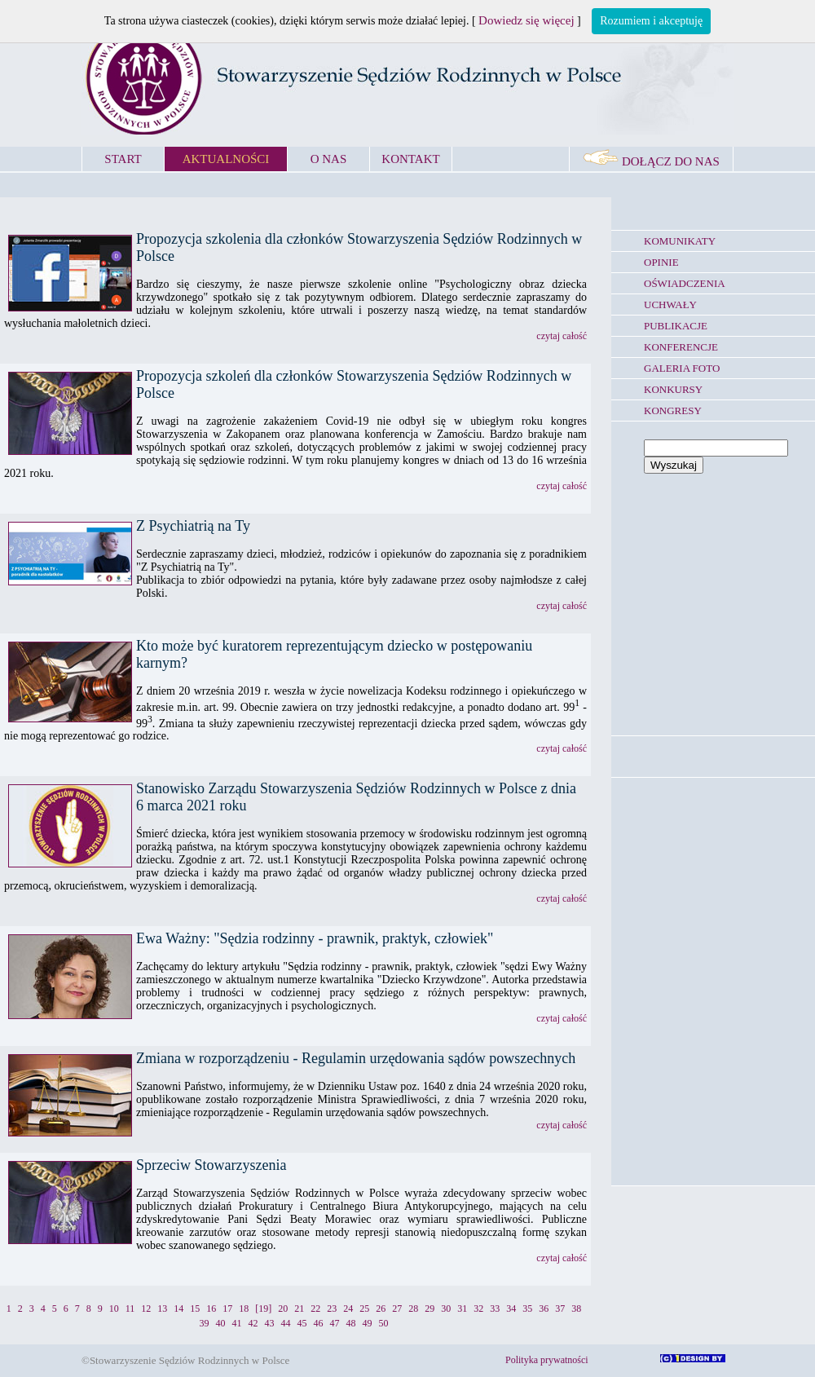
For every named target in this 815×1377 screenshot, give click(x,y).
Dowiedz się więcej (526, 20)
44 (286, 1323)
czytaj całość (561, 336)
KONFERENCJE (681, 347)
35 (527, 1308)
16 (211, 1308)
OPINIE (661, 262)
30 (446, 1308)
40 (221, 1323)
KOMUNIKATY (680, 241)
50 (384, 1323)
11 (130, 1308)
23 (332, 1308)
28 (413, 1308)
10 (114, 1308)
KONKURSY (673, 389)
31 (462, 1308)
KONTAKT (410, 159)
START (122, 159)
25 (364, 1308)
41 (237, 1323)
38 (576, 1308)
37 (560, 1308)
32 (478, 1308)
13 (162, 1308)
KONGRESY (673, 410)
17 (227, 1308)
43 (270, 1323)
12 (146, 1308)
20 (283, 1308)
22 (315, 1308)
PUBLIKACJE (675, 326)
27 (397, 1308)
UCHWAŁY (670, 304)
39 (204, 1323)
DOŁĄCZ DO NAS (651, 161)
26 (380, 1308)
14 (178, 1308)
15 (195, 1308)
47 (335, 1323)
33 (495, 1308)
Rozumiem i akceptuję (651, 21)
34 (511, 1308)
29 (429, 1308)
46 (319, 1323)
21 (299, 1308)
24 (348, 1308)
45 (302, 1323)
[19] (263, 1308)
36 (543, 1308)
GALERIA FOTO (682, 368)
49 (367, 1323)
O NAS (329, 159)
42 (253, 1323)
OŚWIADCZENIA (684, 283)
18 (244, 1308)
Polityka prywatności (546, 1360)
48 (351, 1323)
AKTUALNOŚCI (226, 159)
